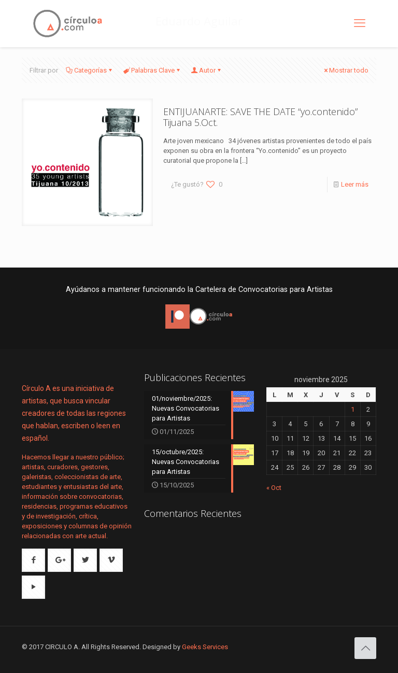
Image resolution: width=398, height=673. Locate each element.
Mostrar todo (345, 70)
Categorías (89, 70)
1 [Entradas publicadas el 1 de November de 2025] (352, 409)
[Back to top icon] (365, 648)
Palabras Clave (152, 70)
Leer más (354, 184)
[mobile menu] (359, 23)
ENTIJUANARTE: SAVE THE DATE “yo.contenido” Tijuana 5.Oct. (260, 117)
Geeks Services (205, 647)
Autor (206, 70)
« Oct (273, 488)
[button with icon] (33, 560)
